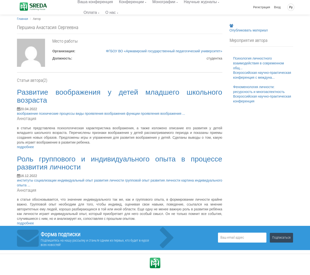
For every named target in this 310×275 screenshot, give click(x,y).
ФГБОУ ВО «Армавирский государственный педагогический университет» (164, 51)
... (183, 113)
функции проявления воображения (154, 113)
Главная (22, 19)
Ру (291, 7)
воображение (28, 113)
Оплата (90, 12)
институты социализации (37, 180)
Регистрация (261, 7)
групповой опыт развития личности (153, 180)
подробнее (25, 147)
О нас (110, 12)
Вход (277, 7)
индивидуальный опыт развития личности (91, 180)
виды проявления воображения (101, 113)
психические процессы (57, 113)
